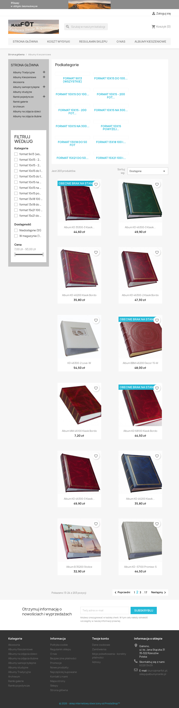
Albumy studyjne (22, 92)
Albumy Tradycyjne (24, 72)
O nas (121, 41)
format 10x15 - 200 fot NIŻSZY (31, 160)
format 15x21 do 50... (72, 158)
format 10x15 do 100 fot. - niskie (31, 176)
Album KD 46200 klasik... (140, 498)
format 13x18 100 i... (111, 142)
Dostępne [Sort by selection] (148, 171)
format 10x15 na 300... (111, 110)
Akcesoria (18, 82)
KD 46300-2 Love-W (79, 363)
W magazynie (31, 236)
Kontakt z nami (59, 676)
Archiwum (18, 106)
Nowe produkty (59, 667)
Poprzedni (121, 592)
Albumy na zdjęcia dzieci (27, 111)
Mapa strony (57, 681)
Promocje (56, 663)
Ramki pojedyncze (23, 96)
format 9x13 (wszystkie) (31, 154)
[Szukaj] (86, 26)
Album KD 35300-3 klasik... (79, 227)
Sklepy (54, 685)
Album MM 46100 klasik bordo (79, 431)
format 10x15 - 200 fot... (111, 95)
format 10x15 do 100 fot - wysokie (31, 171)
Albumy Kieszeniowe (150, 41)
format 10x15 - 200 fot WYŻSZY (31, 165)
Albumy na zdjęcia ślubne (27, 116)
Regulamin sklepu (93, 41)
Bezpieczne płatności (63, 658)
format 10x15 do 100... (111, 78)
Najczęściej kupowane (63, 672)
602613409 (146, 665)
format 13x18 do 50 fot (31, 204)
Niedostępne (30, 230)
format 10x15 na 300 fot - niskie (31, 182)
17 (146, 592)
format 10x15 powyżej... (111, 127)
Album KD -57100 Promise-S (140, 566)
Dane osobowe (101, 644)
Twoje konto (100, 638)
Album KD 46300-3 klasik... (140, 227)
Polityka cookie (59, 644)
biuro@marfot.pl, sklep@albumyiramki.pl (153, 672)
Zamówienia (99, 649)
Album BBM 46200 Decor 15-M (140, 363)
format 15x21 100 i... (111, 158)
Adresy (96, 662)
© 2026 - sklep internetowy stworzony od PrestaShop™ (89, 703)
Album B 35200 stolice (79, 566)
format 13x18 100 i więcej (31, 199)
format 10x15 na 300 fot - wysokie (31, 188)
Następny (159, 592)
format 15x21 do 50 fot (31, 216)
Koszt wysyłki (58, 41)
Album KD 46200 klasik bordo (79, 295)
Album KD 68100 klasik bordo (140, 431)
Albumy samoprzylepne (26, 87)
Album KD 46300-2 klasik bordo (140, 295)
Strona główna (25, 41)
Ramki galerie (20, 101)
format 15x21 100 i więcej (31, 210)
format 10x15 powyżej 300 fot (31, 193)
